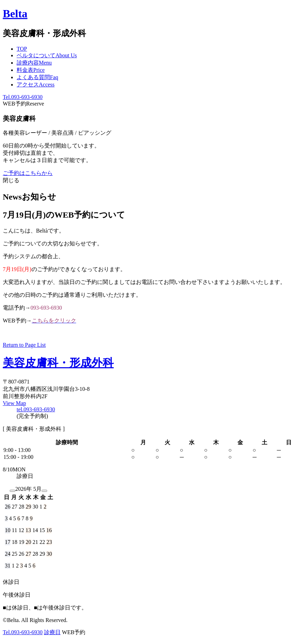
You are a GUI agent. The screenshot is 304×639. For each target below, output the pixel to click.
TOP (22, 49)
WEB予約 (23, 104)
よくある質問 (37, 77)
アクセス (35, 84)
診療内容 (34, 63)
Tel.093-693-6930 (23, 97)
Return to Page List (24, 345)
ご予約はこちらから (28, 173)
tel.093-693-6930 (36, 409)
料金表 (31, 70)
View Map (14, 403)
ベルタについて (47, 55)
